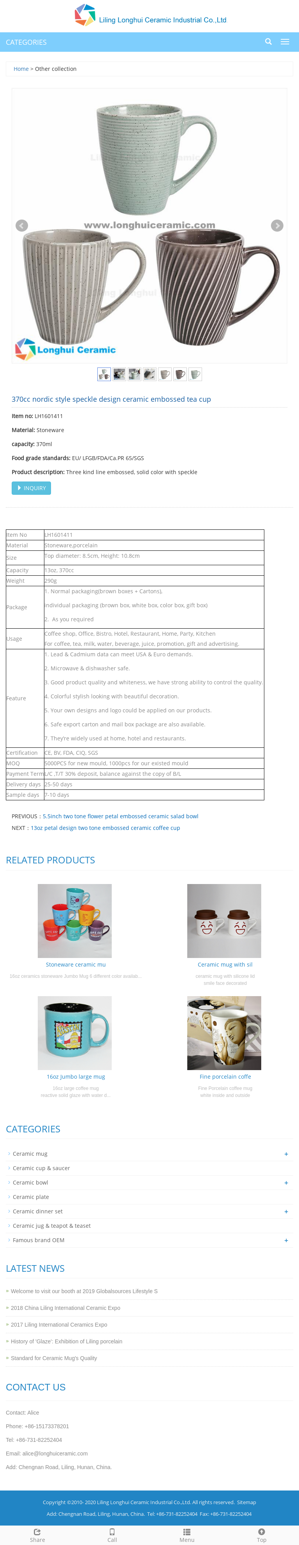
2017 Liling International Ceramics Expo (59, 1325)
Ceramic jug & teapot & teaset (52, 1225)
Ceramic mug (30, 1153)
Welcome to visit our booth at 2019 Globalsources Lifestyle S (84, 1291)
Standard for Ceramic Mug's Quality (54, 1358)
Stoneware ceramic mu (76, 964)
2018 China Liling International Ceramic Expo (65, 1308)
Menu (187, 1534)
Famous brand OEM (39, 1240)
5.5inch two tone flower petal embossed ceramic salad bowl (121, 816)
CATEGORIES (26, 42)
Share (37, 1534)
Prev (22, 226)
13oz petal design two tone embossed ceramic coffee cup (105, 827)
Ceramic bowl (30, 1182)
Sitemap (246, 1502)
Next (277, 226)
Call (112, 1534)
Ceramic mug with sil (225, 964)
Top (261, 1534)
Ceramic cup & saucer (41, 1168)
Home (21, 68)
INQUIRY (31, 488)
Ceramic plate (31, 1196)
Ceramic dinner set (38, 1211)
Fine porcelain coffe (225, 1076)
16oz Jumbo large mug (76, 1076)
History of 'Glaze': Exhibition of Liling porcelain (66, 1341)
